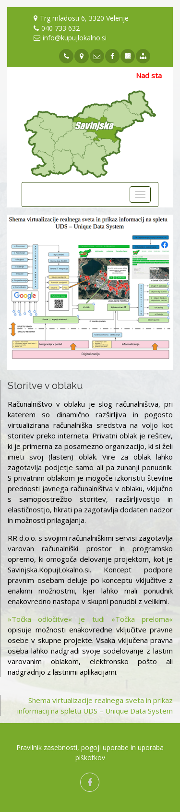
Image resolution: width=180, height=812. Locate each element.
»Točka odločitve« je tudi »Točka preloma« (90, 619)
